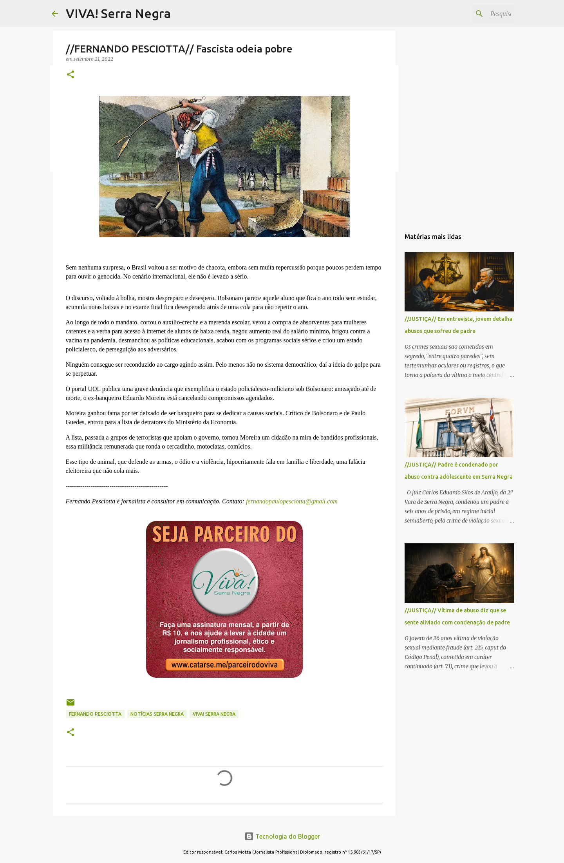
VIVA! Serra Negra (118, 13)
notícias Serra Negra (157, 713)
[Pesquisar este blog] (473, 13)
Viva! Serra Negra (214, 713)
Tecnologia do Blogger (282, 836)
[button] (70, 75)
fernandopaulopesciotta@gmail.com (291, 501)
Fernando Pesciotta (95, 713)
